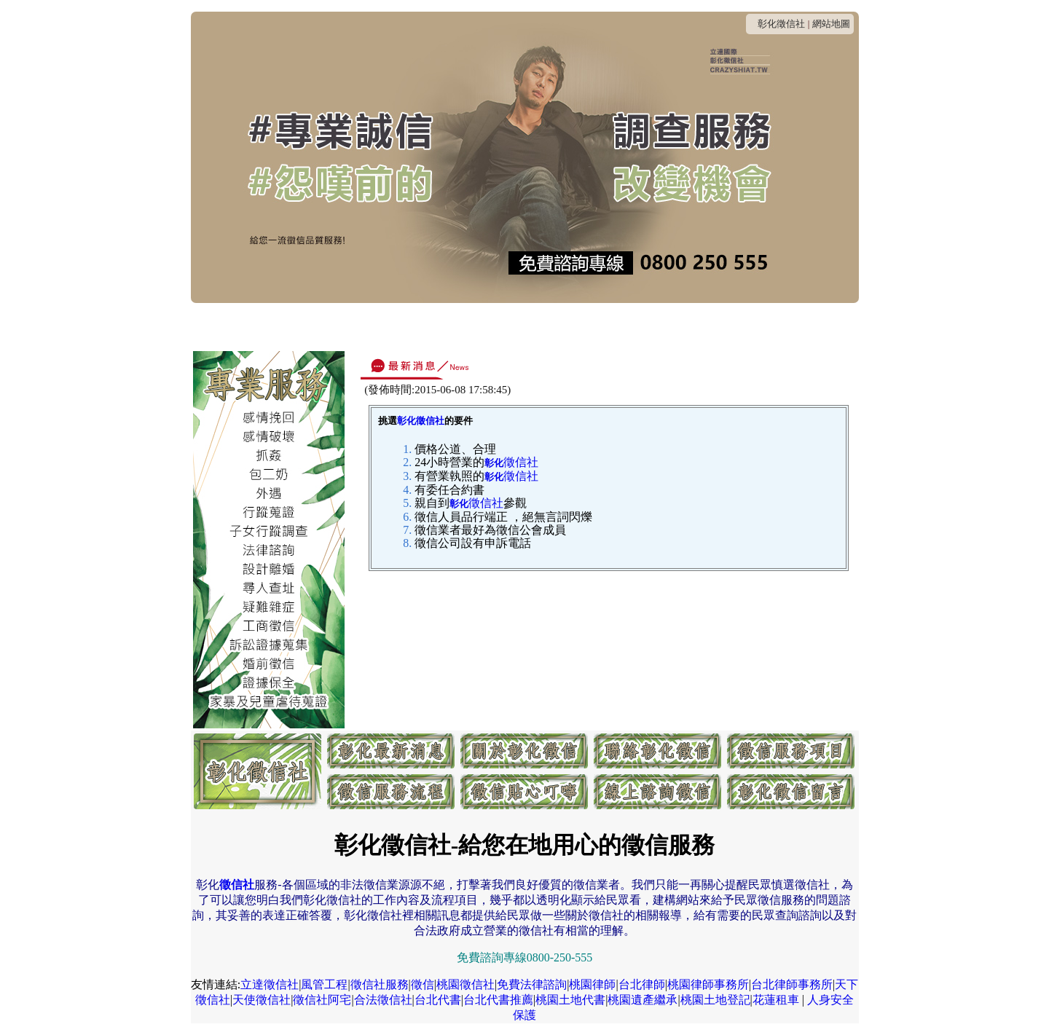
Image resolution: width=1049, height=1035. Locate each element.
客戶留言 (800, 326)
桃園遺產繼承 (642, 999)
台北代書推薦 (498, 999)
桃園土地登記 (715, 999)
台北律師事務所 (792, 984)
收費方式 (479, 326)
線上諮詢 (736, 326)
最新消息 (250, 326)
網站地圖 (831, 23)
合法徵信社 (383, 999)
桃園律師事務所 (708, 984)
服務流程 (607, 326)
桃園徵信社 (465, 984)
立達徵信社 (269, 984)
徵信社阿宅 (322, 999)
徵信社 (511, 462)
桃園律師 (592, 984)
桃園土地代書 (570, 999)
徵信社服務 (379, 984)
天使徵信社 (261, 999)
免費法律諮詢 (532, 984)
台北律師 (641, 984)
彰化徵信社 (781, 23)
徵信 (422, 984)
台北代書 (438, 999)
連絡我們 (415, 326)
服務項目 (543, 326)
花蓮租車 (776, 999)
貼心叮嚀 (671, 326)
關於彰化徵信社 (332, 326)
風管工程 (324, 984)
